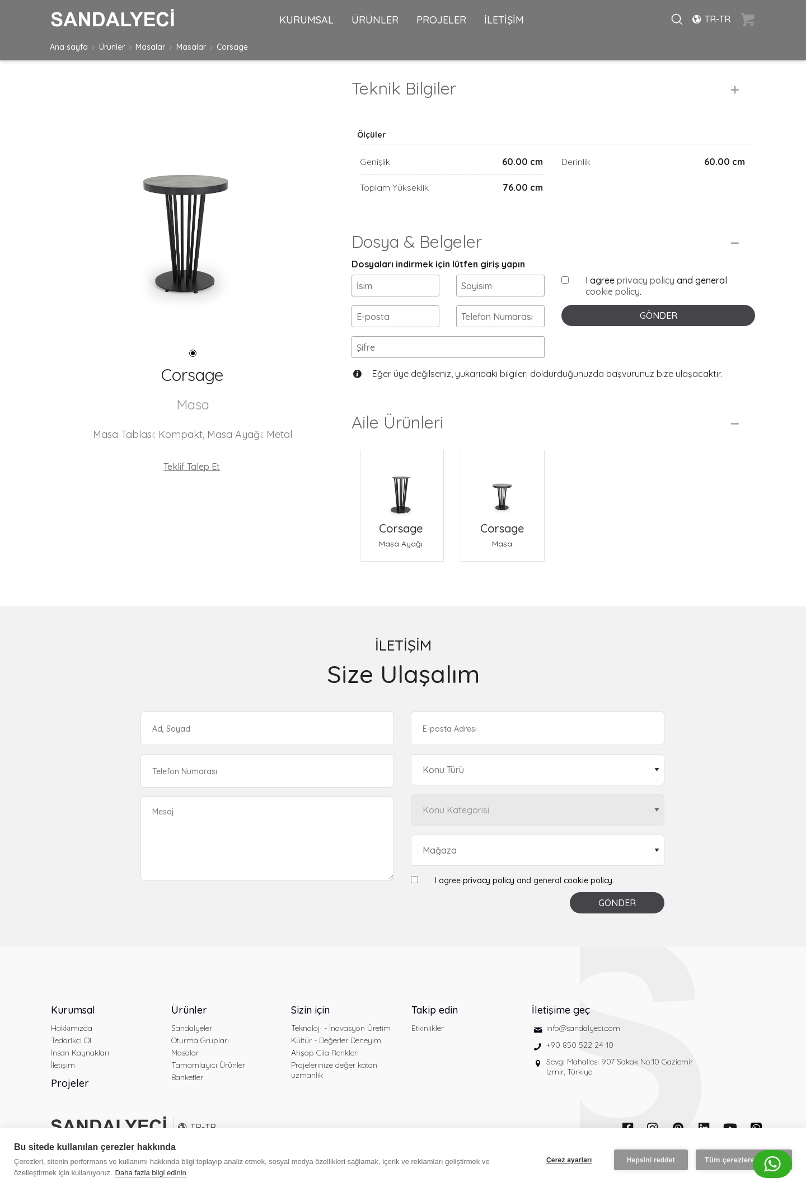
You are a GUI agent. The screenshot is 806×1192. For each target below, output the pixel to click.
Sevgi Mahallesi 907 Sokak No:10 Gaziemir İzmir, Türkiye (619, 1067)
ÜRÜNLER (375, 19)
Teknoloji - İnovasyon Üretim (341, 1028)
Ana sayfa (69, 47)
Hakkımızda (71, 1028)
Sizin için (310, 1009)
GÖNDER (658, 315)
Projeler (70, 1083)
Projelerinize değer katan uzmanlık (334, 1070)
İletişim (63, 1065)
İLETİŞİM (504, 19)
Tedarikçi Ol (71, 1040)
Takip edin (434, 1009)
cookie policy (612, 291)
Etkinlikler (427, 1028)
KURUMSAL (306, 19)
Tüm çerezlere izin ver (744, 1160)
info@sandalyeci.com (583, 1028)
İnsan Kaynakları (80, 1053)
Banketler (187, 1077)
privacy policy (645, 280)
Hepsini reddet (651, 1160)
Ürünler (112, 47)
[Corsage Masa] (502, 485)
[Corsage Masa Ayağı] (401, 485)
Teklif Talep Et (191, 466)
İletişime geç (561, 1009)
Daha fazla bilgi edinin (150, 1173)
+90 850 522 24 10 (579, 1045)
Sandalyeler (191, 1028)
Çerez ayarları (569, 1160)
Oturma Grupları (200, 1040)
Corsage (232, 47)
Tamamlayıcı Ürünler (208, 1065)
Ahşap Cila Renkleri (325, 1053)
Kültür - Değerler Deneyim (336, 1040)
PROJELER (441, 19)
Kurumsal (73, 1009)
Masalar (150, 47)
